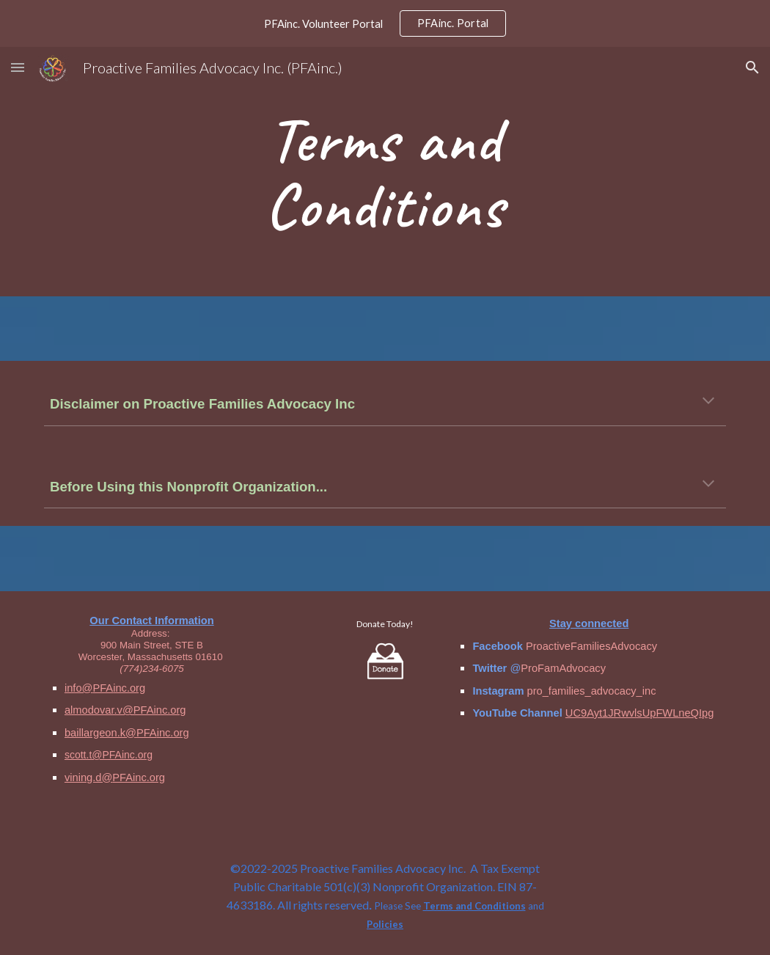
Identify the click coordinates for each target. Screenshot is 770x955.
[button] (17, 67)
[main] (385, 172)
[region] (385, 23)
